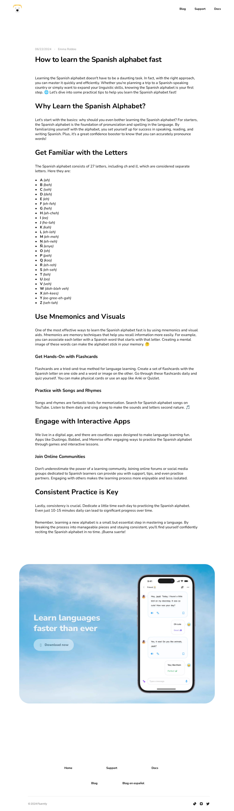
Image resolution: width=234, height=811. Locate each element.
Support (111, 768)
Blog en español (133, 783)
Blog (94, 783)
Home (68, 768)
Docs (155, 768)
